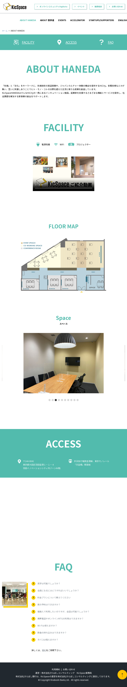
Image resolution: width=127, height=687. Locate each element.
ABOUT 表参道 (47, 20)
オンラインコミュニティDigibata (53, 6)
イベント (81, 6)
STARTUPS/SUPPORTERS (101, 20)
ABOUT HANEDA (28, 20)
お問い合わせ (117, 6)
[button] (50, 400)
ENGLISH (122, 20)
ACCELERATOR (77, 20)
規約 (44, 650)
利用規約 (56, 669)
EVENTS (62, 20)
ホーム (5, 30)
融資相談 (98, 6)
